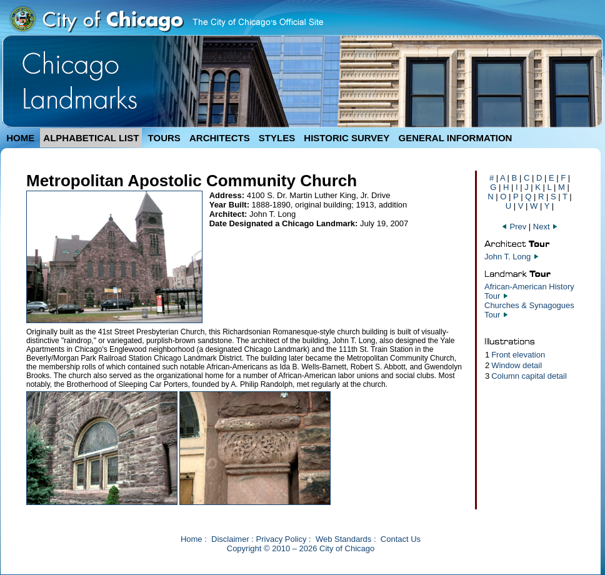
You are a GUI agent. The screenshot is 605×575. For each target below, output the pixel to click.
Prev (515, 226)
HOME (20, 137)
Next (545, 226)
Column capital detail (529, 376)
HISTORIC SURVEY (346, 137)
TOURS (164, 137)
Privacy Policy (281, 539)
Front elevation (518, 354)
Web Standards (343, 539)
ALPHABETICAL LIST (91, 137)
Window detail (516, 365)
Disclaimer (230, 539)
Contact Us (401, 539)
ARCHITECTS (219, 137)
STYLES (277, 137)
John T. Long (507, 256)
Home (191, 539)
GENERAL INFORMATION (455, 137)
